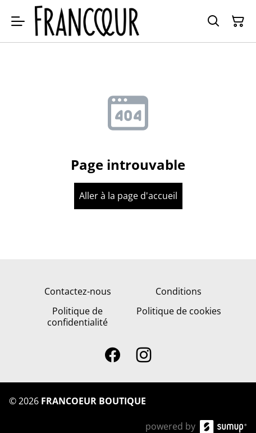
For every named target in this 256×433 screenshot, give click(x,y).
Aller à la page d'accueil (128, 196)
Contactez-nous (77, 291)
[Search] (213, 21)
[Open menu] (18, 21)
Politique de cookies (178, 311)
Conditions (179, 291)
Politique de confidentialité (77, 316)
